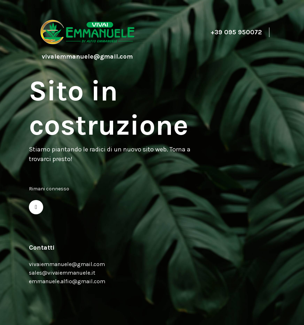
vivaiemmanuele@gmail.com (67, 264)
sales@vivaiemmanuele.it (62, 272)
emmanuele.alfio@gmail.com (67, 281)
